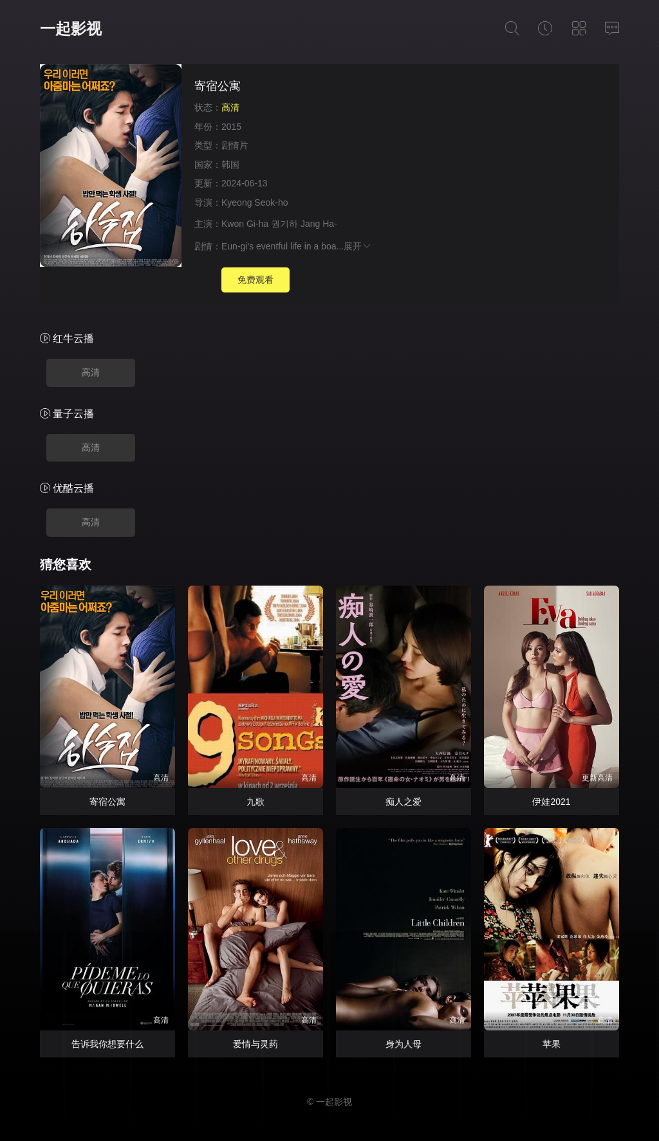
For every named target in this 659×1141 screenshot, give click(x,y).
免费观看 (255, 279)
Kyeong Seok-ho (255, 202)
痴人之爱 (403, 801)
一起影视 (71, 28)
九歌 (255, 801)
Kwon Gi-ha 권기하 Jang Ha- (279, 224)
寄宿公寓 (107, 801)
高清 (91, 372)
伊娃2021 (551, 801)
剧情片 (234, 145)
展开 (358, 246)
